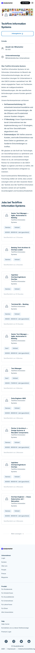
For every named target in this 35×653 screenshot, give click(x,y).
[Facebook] (6, 641)
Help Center (5, 624)
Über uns (4, 566)
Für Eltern (4, 608)
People (3, 570)
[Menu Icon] (32, 3)
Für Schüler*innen (7, 593)
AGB (3, 649)
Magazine (4, 577)
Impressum (11, 649)
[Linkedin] (28, 641)
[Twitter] (21, 641)
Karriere (3, 562)
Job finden (25, 3)
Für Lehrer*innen (6, 605)
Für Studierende (6, 589)
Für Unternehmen (7, 601)
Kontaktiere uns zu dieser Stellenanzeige (15, 628)
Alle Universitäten (7, 612)
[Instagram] (13, 641)
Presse (3, 574)
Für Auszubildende (7, 597)
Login (3, 558)
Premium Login (6, 632)
